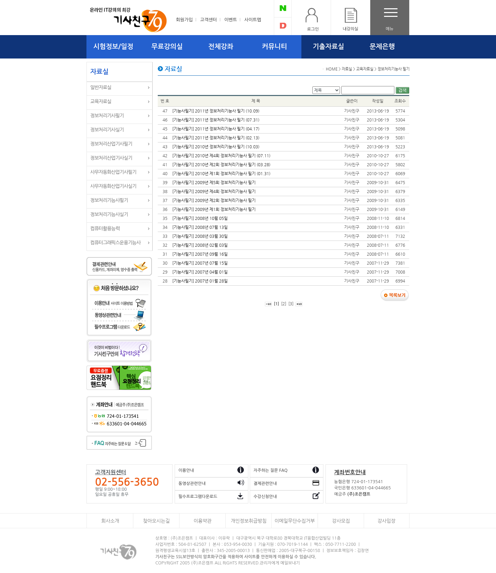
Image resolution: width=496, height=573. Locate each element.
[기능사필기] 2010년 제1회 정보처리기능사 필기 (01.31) (221, 173)
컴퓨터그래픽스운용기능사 (115, 242)
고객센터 (208, 20)
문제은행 (382, 46)
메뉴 (390, 29)
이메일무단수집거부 (295, 520)
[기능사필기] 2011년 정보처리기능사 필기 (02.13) (215, 137)
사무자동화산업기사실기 (113, 186)
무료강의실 (167, 46)
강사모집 (341, 520)
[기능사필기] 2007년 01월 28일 (200, 280)
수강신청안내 (265, 497)
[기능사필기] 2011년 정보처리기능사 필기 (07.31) (215, 119)
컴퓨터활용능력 (105, 228)
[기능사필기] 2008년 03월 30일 (200, 236)
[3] (290, 303)
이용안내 (186, 470)
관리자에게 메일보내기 (280, 563)
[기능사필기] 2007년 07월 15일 (200, 263)
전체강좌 (221, 46)
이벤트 (230, 20)
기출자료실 (328, 46)
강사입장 (386, 520)
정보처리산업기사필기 (111, 143)
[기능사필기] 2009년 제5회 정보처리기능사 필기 (214, 182)
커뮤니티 (274, 46)
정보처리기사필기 (107, 115)
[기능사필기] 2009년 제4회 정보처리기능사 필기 (214, 191)
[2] (283, 303)
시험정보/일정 (113, 46)
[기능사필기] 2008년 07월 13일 (200, 227)
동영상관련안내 (192, 483)
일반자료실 (100, 87)
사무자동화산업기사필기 (113, 172)
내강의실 (350, 29)
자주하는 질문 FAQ (271, 470)
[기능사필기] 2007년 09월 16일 (200, 254)
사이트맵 (252, 20)
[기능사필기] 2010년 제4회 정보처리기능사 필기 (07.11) (221, 155)
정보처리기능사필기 (109, 200)
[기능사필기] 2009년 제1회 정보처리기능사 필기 (214, 209)
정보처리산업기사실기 (111, 158)
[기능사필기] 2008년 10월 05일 (200, 218)
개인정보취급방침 (249, 520)
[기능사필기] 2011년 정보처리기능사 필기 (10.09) (215, 110)
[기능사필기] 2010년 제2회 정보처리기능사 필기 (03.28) (221, 164)
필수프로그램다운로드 (197, 497)
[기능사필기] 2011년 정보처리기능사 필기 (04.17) (215, 128)
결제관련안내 (265, 483)
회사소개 (110, 520)
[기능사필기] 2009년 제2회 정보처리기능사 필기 (214, 200)
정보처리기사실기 (107, 129)
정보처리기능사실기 (109, 214)
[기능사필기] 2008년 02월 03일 (200, 245)
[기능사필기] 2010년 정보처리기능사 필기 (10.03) (215, 146)
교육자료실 (100, 101)
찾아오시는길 (156, 520)
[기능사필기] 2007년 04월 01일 (200, 271)
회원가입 (184, 20)
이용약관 (202, 520)
